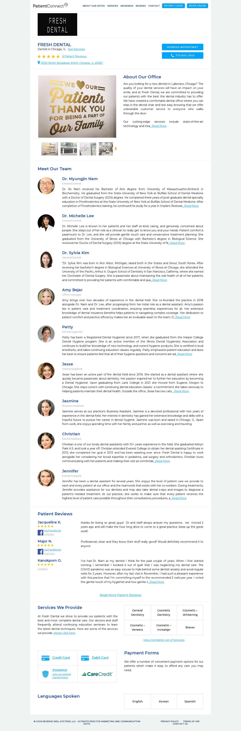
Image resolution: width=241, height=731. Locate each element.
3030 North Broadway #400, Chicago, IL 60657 (72, 63)
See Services (76, 49)
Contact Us (180, 724)
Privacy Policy (170, 721)
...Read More (158, 126)
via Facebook (52, 530)
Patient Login (173, 5)
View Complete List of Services (163, 640)
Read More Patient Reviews (120, 595)
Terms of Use (191, 721)
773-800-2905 (183, 55)
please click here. (64, 633)
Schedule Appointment (182, 47)
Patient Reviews (74, 56)
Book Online (197, 5)
